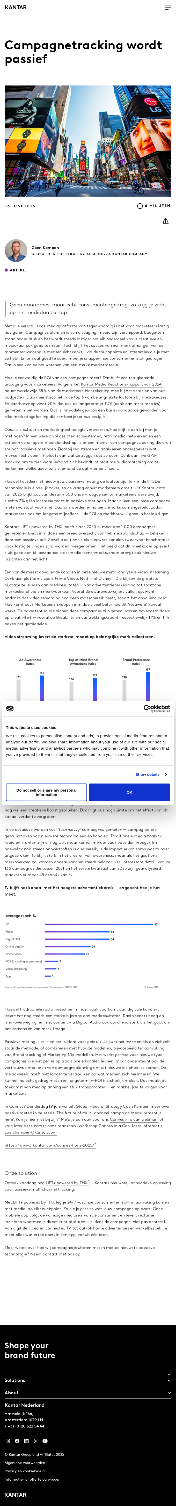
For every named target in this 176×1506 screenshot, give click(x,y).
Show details (148, 774)
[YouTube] (26, 1442)
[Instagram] (8, 1442)
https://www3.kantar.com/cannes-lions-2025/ (49, 1160)
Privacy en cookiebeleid (25, 1471)
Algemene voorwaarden (25, 1463)
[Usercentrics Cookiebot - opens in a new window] (147, 709)
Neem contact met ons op (55, 1268)
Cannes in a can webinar (133, 1134)
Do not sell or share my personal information (46, 792)
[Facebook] (17, 1442)
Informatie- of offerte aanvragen (33, 1480)
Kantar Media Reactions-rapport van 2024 (121, 399)
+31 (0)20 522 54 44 (26, 1426)
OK (130, 792)
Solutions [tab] (15, 1380)
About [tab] (12, 1393)
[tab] (88, 1373)
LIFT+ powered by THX (67, 1197)
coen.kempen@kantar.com (31, 1147)
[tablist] (88, 1415)
